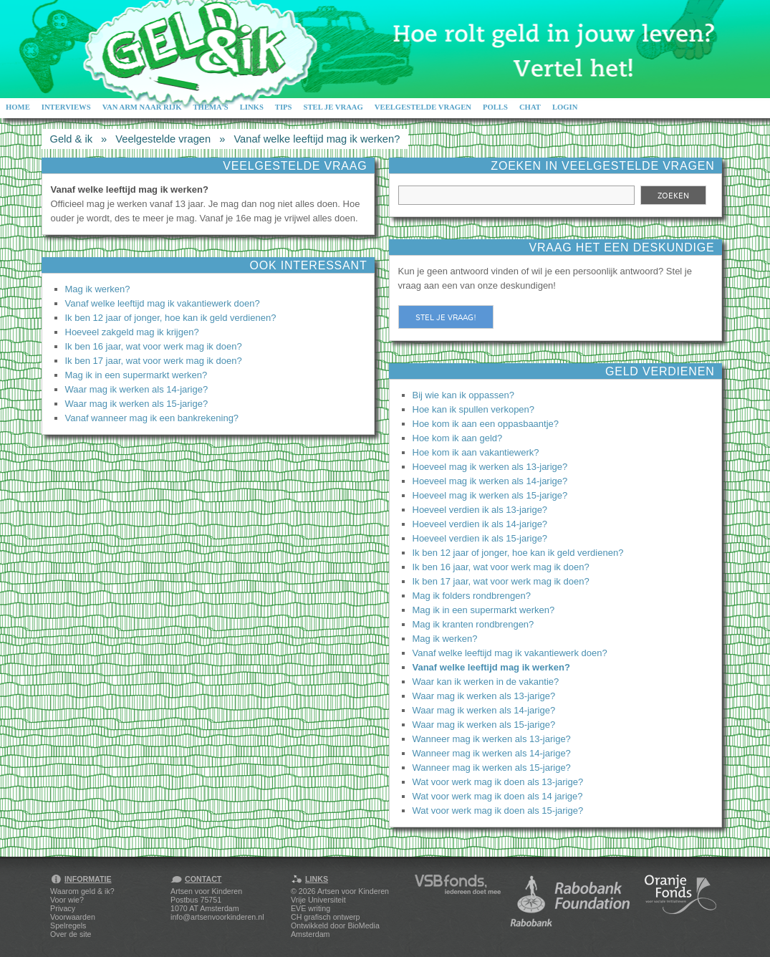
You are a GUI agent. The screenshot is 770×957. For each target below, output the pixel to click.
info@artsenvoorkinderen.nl (217, 917)
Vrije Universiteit (318, 899)
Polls (495, 107)
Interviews (66, 107)
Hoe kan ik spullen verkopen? (474, 409)
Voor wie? (67, 899)
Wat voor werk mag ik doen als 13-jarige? (498, 781)
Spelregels (68, 925)
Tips (283, 107)
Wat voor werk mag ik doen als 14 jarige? (498, 796)
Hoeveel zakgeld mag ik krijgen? (132, 332)
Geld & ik (71, 139)
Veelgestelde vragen (423, 107)
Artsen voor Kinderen (353, 891)
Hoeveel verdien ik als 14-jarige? (480, 524)
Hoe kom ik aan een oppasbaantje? (486, 423)
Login (565, 107)
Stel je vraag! (445, 317)
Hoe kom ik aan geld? (458, 438)
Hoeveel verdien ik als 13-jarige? (480, 509)
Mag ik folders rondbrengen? (472, 595)
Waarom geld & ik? (82, 891)
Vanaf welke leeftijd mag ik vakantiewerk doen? (162, 303)
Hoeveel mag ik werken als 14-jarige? (490, 481)
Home (18, 107)
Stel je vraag (333, 107)
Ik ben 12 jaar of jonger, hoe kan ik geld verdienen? (170, 317)
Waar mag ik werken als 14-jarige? (136, 389)
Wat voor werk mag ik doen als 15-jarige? (498, 810)
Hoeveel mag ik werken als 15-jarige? (490, 495)
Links (252, 107)
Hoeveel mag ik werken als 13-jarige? (490, 466)
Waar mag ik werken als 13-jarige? (484, 696)
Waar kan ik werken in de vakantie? (486, 681)
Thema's (210, 107)
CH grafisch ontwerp (325, 917)
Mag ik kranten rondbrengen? (473, 624)
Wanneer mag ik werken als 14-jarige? (492, 753)
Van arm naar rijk (142, 107)
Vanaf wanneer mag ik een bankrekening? (152, 418)
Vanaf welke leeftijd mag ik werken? (317, 139)
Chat (530, 107)
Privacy (62, 908)
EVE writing (310, 908)
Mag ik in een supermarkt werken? (136, 375)
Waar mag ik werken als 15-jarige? (136, 403)
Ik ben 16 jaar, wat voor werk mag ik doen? (153, 346)
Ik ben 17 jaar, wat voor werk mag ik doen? (153, 360)
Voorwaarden (72, 917)
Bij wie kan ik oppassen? (463, 395)
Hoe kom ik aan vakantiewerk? (476, 452)
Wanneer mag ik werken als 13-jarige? (492, 739)
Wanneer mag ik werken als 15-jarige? (492, 767)
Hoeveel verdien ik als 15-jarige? (480, 538)
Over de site (70, 934)
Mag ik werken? (97, 289)
